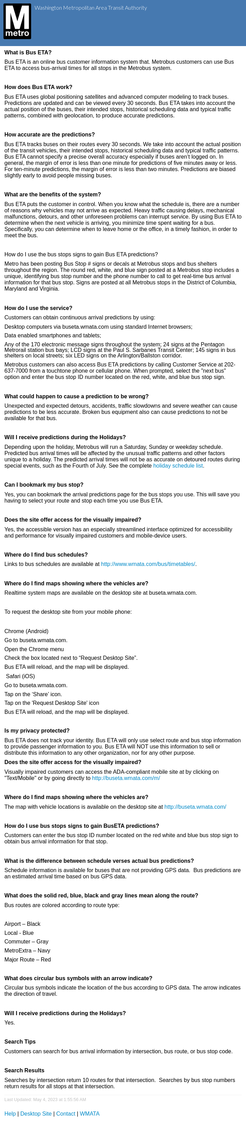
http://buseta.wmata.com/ (195, 807)
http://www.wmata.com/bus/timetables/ (148, 564)
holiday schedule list (178, 466)
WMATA (90, 1114)
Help (10, 1114)
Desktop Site (36, 1114)
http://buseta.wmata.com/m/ (126, 778)
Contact (65, 1114)
